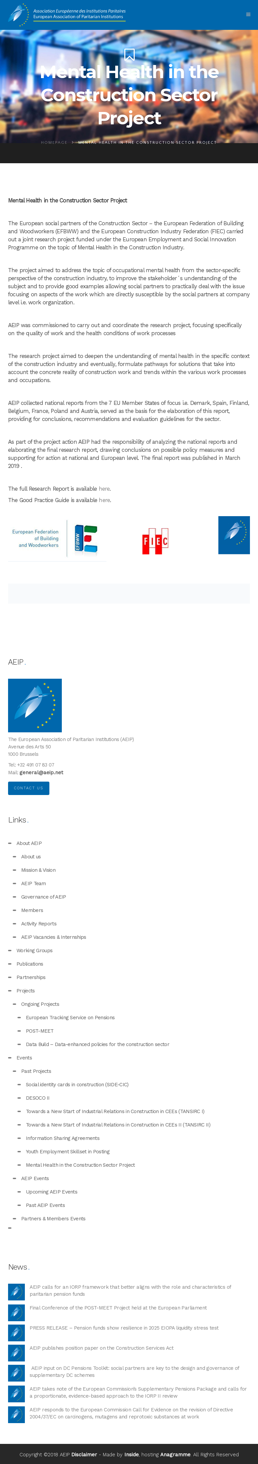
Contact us (28, 788)
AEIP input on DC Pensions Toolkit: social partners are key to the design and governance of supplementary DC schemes (134, 1371)
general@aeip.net (41, 773)
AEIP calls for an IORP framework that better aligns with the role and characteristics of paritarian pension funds (130, 1290)
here (104, 489)
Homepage (54, 142)
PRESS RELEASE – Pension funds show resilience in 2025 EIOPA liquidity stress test (124, 1328)
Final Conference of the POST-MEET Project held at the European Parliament (118, 1308)
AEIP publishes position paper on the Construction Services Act (101, 1348)
